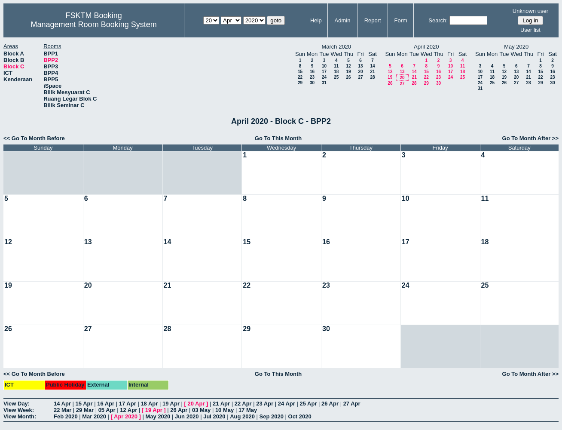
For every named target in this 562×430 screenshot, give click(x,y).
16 (312, 71)
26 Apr (330, 403)
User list (530, 30)
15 (300, 71)
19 (348, 71)
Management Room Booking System (94, 24)
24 (324, 77)
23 (312, 77)
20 (360, 71)
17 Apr (127, 403)
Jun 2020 (187, 416)
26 (348, 77)
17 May (247, 410)
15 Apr (84, 403)
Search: (438, 20)
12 (348, 66)
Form (400, 20)
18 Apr (149, 403)
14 (372, 66)
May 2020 (157, 416)
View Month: (19, 416)
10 (324, 66)
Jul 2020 (214, 416)
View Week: (18, 410)
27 (360, 77)
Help (316, 20)
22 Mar (62, 410)
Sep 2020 (272, 416)
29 (300, 82)
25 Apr (308, 403)
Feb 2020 (66, 416)
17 (324, 71)
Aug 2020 (242, 416)
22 (300, 77)
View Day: (16, 403)
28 (372, 77)
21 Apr (221, 403)
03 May (201, 410)
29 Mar (85, 410)
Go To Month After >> (530, 138)
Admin (343, 20)
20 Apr (196, 403)
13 (360, 66)
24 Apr (286, 403)
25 (336, 77)
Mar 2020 (94, 416)
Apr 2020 (125, 416)
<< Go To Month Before (34, 138)
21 (372, 71)
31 (324, 82)
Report (372, 20)
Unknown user (530, 11)
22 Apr (243, 403)
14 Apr (62, 403)
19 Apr (171, 403)
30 (312, 82)
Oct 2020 (300, 416)
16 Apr (105, 403)
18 (336, 71)
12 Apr (128, 410)
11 (336, 66)
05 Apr (107, 410)
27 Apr (351, 403)
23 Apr (264, 403)
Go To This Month (278, 138)
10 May (224, 410)
